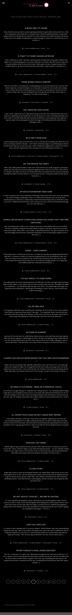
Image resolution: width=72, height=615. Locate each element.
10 (47, 570)
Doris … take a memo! (36, 251)
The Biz (43, 48)
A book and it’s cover (36, 28)
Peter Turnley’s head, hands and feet (36, 551)
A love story (36, 469)
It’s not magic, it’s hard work (36, 278)
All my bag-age (36, 306)
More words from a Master (36, 82)
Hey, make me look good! (36, 110)
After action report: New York (36, 192)
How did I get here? (36, 443)
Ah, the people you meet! (36, 164)
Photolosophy (35, 102)
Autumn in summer (36, 332)
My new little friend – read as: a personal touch (36, 387)
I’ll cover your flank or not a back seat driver (36, 415)
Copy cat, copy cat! (36, 525)
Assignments (25, 102)
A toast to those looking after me (36, 56)
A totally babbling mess (32, 48)
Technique (45, 102)
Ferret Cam (30, 156)
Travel (45, 212)
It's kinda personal (40, 74)
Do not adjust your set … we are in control (36, 497)
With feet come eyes (36, 138)
